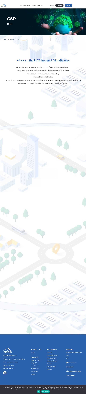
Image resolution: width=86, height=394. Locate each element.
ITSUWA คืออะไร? (25, 5)
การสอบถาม (59, 5)
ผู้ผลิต (71, 362)
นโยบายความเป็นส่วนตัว (73, 371)
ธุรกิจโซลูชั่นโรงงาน (52, 355)
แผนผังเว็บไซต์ (70, 376)
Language (68, 5)
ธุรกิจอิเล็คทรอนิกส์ (52, 358)
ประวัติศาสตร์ (34, 366)
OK (38, 391)
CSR (67, 358)
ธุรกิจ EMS (49, 352)
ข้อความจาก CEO (35, 360)
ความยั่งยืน (44, 5)
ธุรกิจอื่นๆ (49, 369)
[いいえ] (84, 389)
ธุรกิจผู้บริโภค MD (51, 366)
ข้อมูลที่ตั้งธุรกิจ (35, 368)
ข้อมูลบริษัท (51, 5)
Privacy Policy (45, 391)
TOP (5, 39)
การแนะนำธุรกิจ (35, 5)
